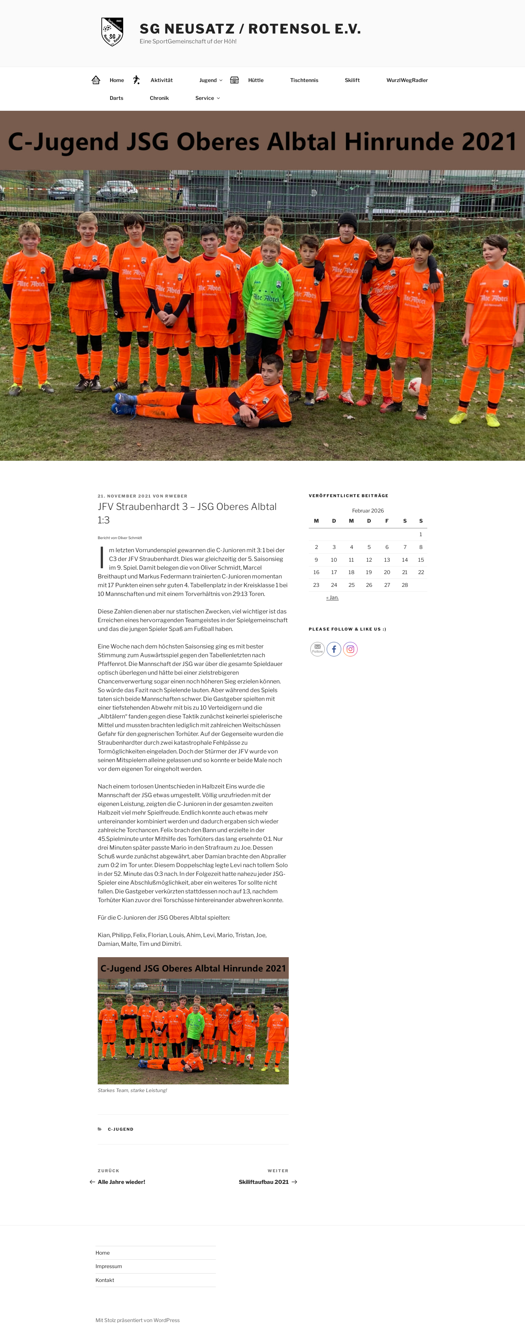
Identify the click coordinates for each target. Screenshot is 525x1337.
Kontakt (105, 1280)
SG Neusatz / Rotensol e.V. (251, 29)
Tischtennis (304, 80)
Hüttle (256, 80)
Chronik (159, 98)
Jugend (211, 80)
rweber (176, 496)
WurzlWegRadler (407, 80)
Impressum (109, 1266)
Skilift (352, 80)
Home (117, 80)
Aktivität (162, 80)
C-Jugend (121, 1129)
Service (208, 98)
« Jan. (332, 597)
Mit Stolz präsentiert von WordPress (138, 1320)
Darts (116, 98)
